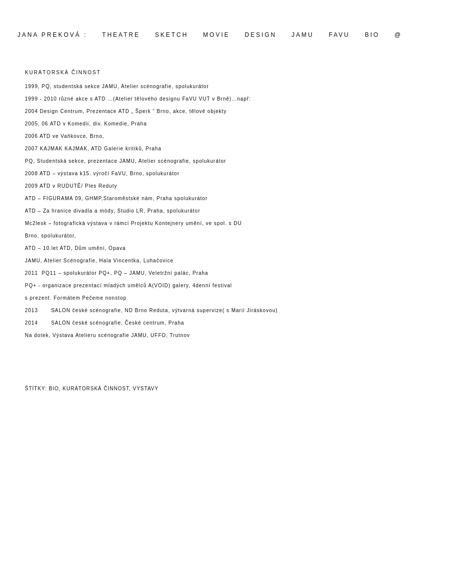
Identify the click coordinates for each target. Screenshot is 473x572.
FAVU (339, 34)
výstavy (146, 388)
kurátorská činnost (96, 388)
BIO (372, 34)
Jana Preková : (52, 34)
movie (216, 34)
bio (54, 388)
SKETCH (171, 34)
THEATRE (121, 34)
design (261, 34)
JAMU (303, 34)
